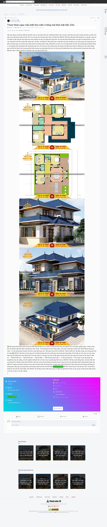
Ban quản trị (29, 5)
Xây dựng (58, 5)
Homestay (51, 5)
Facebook (51, 518)
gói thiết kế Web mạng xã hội (47, 524)
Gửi (74, 437)
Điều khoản (39, 508)
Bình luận (17, 28)
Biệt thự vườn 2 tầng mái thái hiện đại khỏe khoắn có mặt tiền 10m (42, 10)
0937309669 (25, 378)
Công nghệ (36, 5)
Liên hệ (73, 508)
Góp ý (67, 508)
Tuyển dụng (83, 5)
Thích (9, 28)
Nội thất (70, 5)
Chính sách (47, 508)
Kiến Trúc (64, 5)
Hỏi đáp (61, 508)
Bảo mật (55, 508)
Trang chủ (22, 5)
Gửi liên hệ (48, 420)
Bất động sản (44, 5)
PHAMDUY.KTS (14, 21)
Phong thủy (76, 5)
